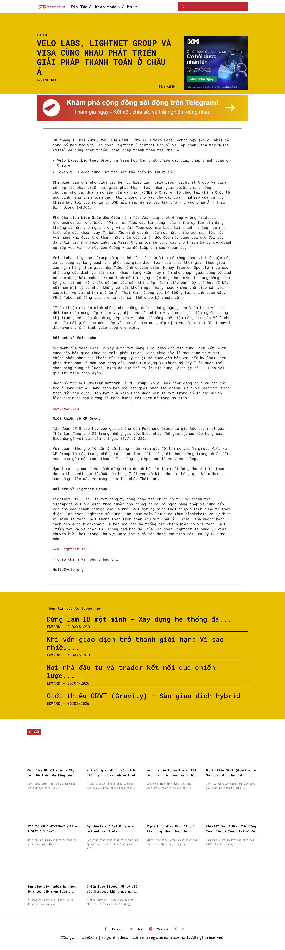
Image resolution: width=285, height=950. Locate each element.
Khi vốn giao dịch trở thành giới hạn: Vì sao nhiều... (135, 643)
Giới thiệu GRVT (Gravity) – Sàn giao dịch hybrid (143, 695)
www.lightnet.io (69, 549)
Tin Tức (42, 35)
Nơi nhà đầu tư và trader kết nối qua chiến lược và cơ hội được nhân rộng (171, 775)
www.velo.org (66, 408)
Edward (53, 626)
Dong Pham (48, 80)
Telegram (162, 929)
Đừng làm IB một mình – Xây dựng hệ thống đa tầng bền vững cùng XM (50, 775)
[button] (182, 6)
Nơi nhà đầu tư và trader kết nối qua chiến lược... (131, 671)
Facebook (118, 929)
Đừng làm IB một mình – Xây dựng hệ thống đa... (139, 618)
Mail (140, 929)
